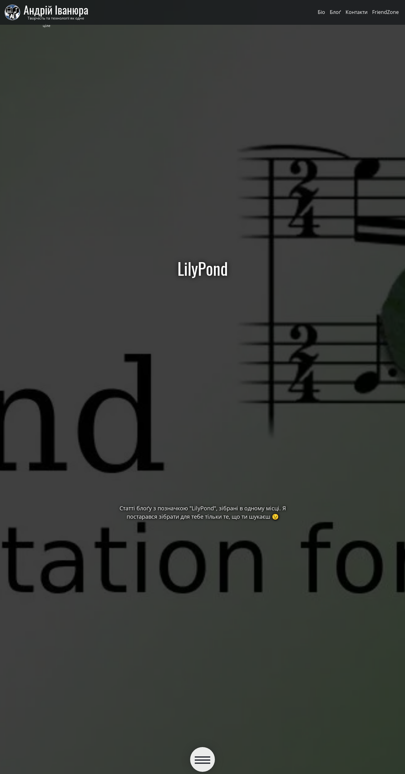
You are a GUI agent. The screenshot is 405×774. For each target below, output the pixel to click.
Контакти (357, 12)
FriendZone (385, 12)
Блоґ (335, 12)
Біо (321, 12)
